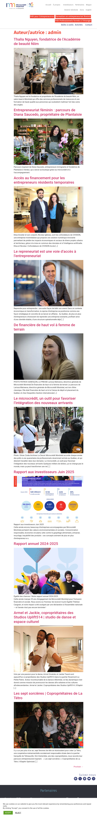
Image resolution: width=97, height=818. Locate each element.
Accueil (48, 5)
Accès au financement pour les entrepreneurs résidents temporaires (44, 180)
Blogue (88, 5)
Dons (82, 10)
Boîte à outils (67, 25)
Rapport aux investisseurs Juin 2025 (44, 472)
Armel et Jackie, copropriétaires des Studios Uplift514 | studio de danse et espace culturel (45, 617)
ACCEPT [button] (8, 813)
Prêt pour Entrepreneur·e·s (42, 16)
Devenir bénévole (71, 10)
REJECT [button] (18, 813)
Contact (88, 25)
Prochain (78, 767)
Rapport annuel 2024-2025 (36, 543)
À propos (57, 5)
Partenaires (79, 5)
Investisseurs (68, 5)
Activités (79, 25)
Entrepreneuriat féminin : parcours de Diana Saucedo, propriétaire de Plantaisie (48, 112)
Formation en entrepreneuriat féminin (73, 16)
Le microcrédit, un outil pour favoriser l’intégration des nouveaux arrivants (45, 400)
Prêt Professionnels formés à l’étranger (73, 20)
